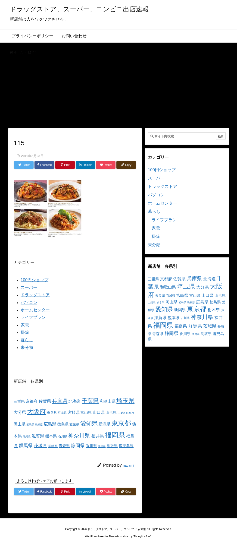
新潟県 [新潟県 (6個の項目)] (104, 424)
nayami (128, 465)
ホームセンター (35, 310)
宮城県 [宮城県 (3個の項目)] (62, 412)
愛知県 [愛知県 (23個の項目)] (89, 423)
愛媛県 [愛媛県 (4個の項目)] (74, 424)
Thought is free (142, 536)
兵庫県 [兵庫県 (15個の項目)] (59, 401)
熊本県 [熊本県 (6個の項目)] (51, 436)
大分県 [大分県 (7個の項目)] (20, 412)
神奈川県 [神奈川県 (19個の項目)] (79, 435)
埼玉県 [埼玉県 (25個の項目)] (125, 400)
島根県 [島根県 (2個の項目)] (39, 424)
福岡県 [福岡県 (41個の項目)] (115, 435)
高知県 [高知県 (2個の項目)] (102, 446)
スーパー (29, 287)
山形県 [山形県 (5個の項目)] (111, 412)
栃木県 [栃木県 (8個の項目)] (214, 309)
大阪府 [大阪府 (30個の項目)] (36, 411)
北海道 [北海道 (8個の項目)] (75, 401)
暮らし (27, 340)
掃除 (25, 332)
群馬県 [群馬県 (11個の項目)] (26, 445)
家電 (25, 325)
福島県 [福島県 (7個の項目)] (181, 326)
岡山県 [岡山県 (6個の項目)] (19, 424)
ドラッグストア (35, 295)
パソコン (29, 302)
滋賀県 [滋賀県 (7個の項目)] (38, 436)
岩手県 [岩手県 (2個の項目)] (30, 424)
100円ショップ (34, 280)
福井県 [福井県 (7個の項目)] (97, 436)
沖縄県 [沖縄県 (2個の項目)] (27, 436)
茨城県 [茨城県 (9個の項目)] (40, 445)
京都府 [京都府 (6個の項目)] (31, 401)
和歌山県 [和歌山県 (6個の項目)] (107, 401)
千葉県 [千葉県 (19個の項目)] (90, 401)
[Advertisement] (118, 92)
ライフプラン (33, 317)
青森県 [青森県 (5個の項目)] (64, 446)
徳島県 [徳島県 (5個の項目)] (63, 424)
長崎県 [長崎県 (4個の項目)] (53, 446)
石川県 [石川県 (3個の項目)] (62, 436)
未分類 (27, 347)
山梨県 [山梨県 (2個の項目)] (121, 412)
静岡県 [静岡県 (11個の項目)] (78, 445)
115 (34, 52)
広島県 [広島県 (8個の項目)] (50, 423)
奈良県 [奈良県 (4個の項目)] (52, 412)
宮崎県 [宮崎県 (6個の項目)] (74, 412)
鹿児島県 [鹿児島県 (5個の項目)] (126, 446)
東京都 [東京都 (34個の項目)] (121, 423)
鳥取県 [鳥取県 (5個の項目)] (112, 446)
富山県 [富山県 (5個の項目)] (86, 412)
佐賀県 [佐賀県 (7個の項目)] (45, 401)
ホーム (18, 52)
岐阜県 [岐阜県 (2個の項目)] (130, 412)
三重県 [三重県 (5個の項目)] (19, 401)
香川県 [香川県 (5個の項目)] (91, 446)
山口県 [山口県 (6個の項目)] (99, 412)
